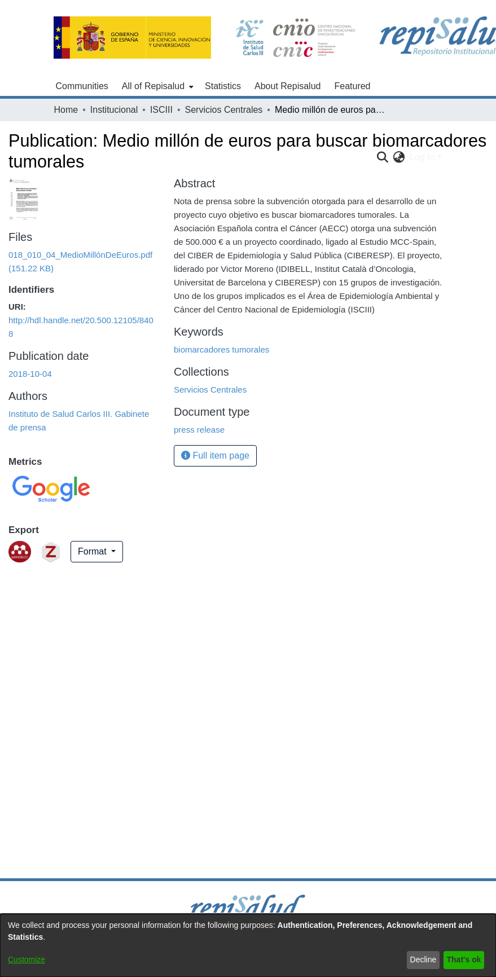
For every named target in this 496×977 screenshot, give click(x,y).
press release (199, 429)
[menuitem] (157, 86)
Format (93, 551)
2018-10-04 (30, 374)
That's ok (464, 959)
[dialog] (248, 945)
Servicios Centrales (224, 110)
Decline (423, 959)
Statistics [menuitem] (223, 86)
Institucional (114, 110)
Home (66, 110)
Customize (26, 959)
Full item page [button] (215, 455)
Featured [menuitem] (352, 86)
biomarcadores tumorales (221, 349)
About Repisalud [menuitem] (287, 86)
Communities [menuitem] (82, 86)
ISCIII (161, 110)
